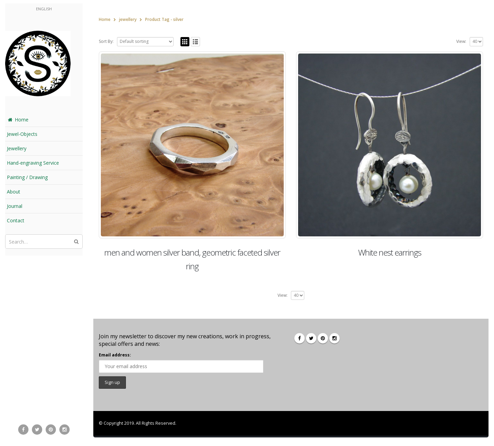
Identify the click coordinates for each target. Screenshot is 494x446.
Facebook (299, 338)
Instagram (334, 338)
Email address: (115, 355)
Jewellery (16, 148)
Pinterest (323, 338)
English (44, 8)
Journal (14, 206)
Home (17, 119)
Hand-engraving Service (33, 163)
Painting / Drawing (27, 177)
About (13, 191)
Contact (15, 220)
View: (461, 41)
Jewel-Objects (22, 134)
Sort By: (106, 41)
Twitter (311, 338)
